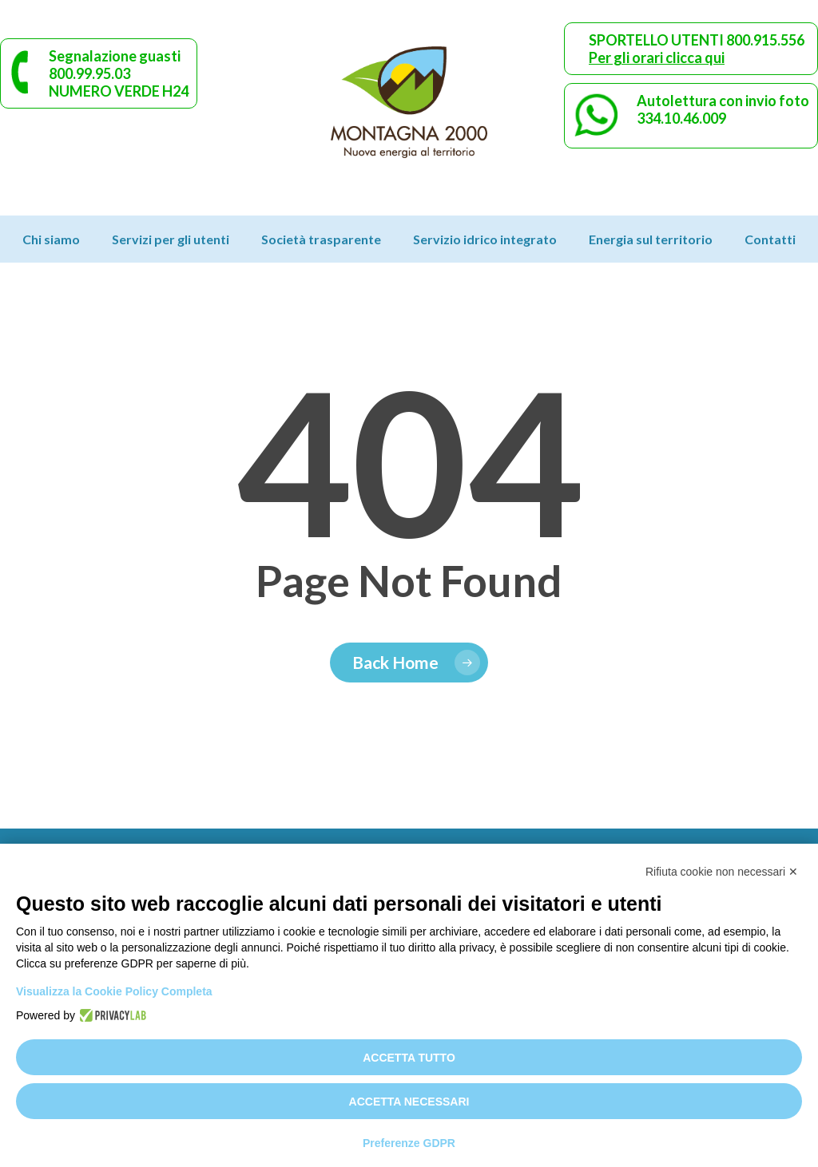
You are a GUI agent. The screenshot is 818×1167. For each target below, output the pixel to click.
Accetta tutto (409, 1057)
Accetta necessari (409, 1101)
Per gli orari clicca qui (657, 57)
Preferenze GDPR (409, 1143)
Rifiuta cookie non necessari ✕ (721, 871)
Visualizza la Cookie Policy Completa (114, 991)
